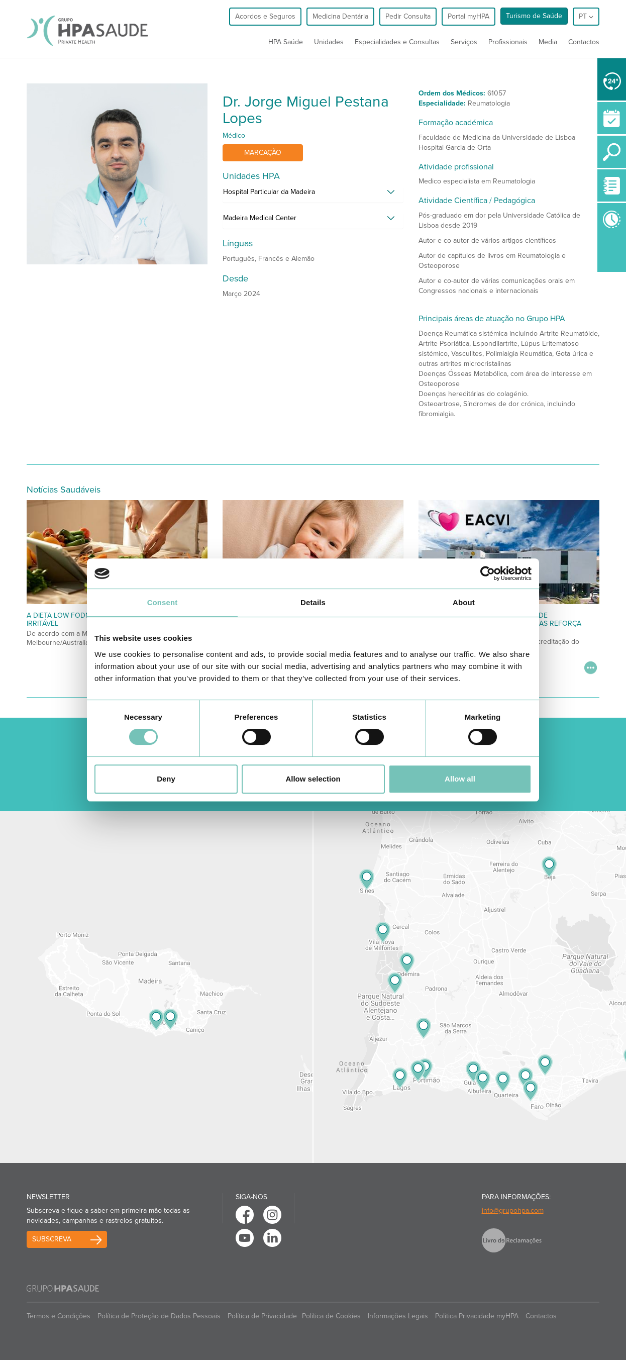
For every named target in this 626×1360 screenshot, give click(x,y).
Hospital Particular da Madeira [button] (269, 191)
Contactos (583, 42)
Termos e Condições (58, 1316)
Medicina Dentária (340, 16)
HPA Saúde (285, 42)
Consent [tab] (162, 602)
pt (586, 16)
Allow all (460, 778)
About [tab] (464, 602)
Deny (166, 778)
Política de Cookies (331, 1316)
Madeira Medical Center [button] (259, 218)
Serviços (464, 42)
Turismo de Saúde (534, 16)
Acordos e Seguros (265, 16)
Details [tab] (313, 602)
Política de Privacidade (262, 1316)
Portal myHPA (468, 16)
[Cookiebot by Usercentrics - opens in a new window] (488, 573)
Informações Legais (398, 1316)
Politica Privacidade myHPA (476, 1316)
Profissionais (508, 42)
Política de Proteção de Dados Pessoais (159, 1316)
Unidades (329, 42)
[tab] (313, 194)
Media (548, 42)
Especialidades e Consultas (397, 42)
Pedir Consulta (408, 16)
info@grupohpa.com (513, 1210)
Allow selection (312, 778)
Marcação (262, 152)
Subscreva (51, 1239)
